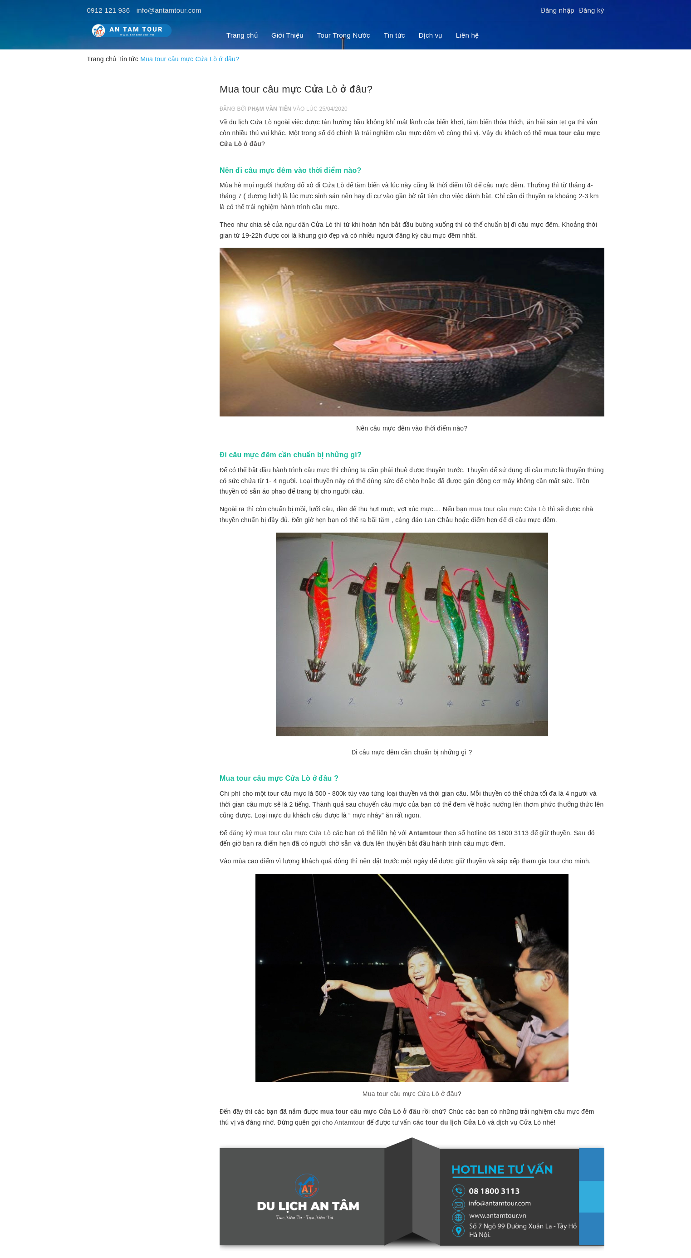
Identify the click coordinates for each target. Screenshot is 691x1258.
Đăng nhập (557, 10)
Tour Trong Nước (343, 35)
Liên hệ (467, 35)
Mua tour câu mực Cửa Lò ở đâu (410, 1093)
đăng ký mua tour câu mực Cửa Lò (280, 833)
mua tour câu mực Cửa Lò (507, 509)
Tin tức (394, 35)
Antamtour (425, 833)
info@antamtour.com (169, 10)
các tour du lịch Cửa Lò (449, 1122)
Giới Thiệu (287, 35)
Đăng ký (591, 10)
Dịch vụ (430, 35)
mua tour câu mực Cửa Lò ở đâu (370, 1111)
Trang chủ (242, 35)
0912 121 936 (108, 10)
